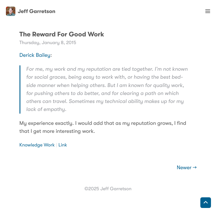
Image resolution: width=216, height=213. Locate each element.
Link (63, 145)
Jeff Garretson (30, 11)
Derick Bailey (35, 55)
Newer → (186, 168)
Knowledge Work (37, 145)
